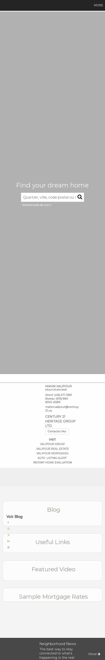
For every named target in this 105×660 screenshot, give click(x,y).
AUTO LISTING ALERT (52, 458)
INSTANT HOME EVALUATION (52, 462)
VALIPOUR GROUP (52, 444)
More (98, 5)
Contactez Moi (57, 431)
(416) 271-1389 (63, 395)
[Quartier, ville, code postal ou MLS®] (52, 197)
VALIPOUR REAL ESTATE (52, 448)
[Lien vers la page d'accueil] (3, 5)
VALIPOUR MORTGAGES (52, 453)
